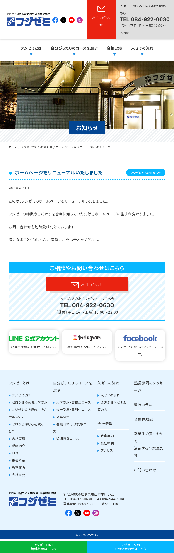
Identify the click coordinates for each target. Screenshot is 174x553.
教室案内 (18, 467)
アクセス (107, 450)
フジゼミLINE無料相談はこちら (43, 547)
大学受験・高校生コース (73, 402)
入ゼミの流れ (142, 48)
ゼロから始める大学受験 (30, 402)
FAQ (15, 453)
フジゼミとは (31, 48)
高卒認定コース (67, 417)
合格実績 (114, 48)
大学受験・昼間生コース (73, 409)
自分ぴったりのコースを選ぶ (74, 48)
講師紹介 (18, 445)
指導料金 (18, 460)
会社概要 (18, 474)
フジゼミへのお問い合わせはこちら (131, 547)
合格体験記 (143, 419)
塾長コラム (143, 404)
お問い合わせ (101, 21)
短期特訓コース (67, 438)
